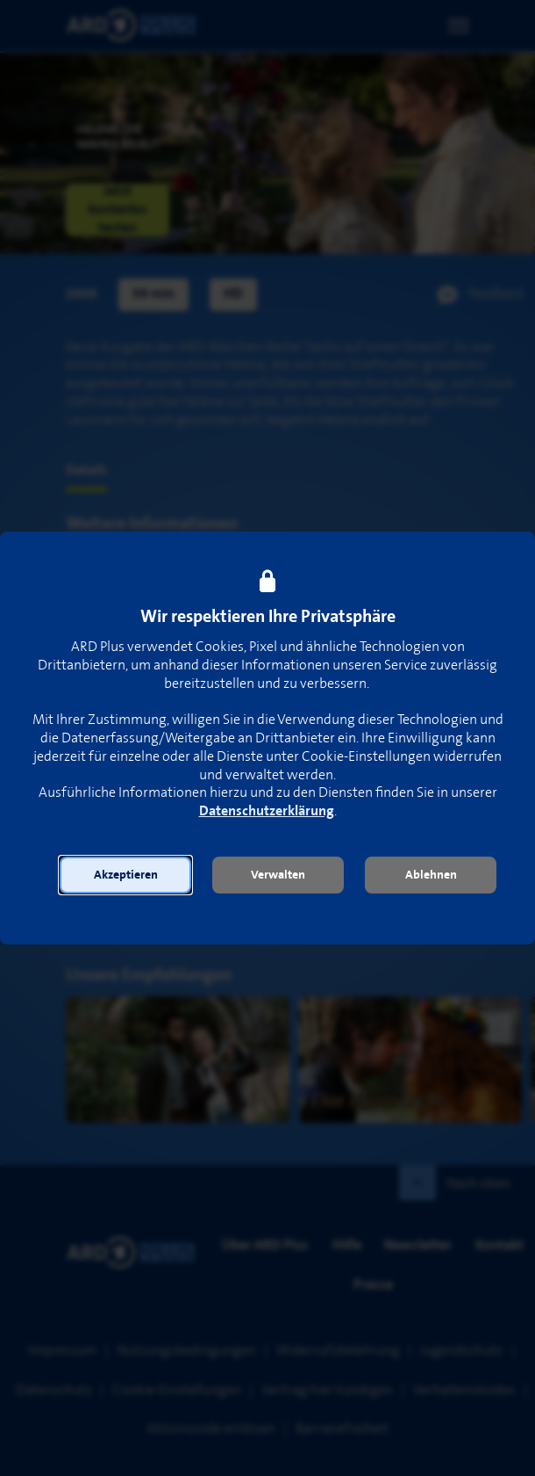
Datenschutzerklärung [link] (266, 811)
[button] (125, 875)
